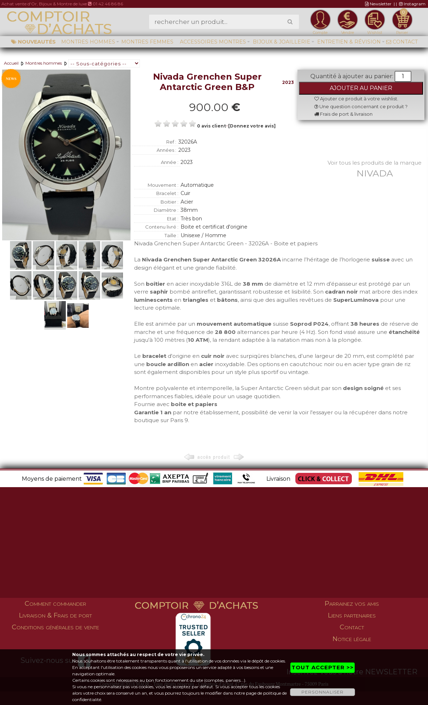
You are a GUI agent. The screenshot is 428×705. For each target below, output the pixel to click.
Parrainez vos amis (352, 604)
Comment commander (55, 604)
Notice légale (352, 639)
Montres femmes (147, 42)
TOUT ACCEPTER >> (322, 667)
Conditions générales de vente (55, 627)
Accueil (11, 63)
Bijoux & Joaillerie (281, 42)
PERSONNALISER (322, 692)
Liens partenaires (352, 615)
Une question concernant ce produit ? (361, 106)
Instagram (412, 3)
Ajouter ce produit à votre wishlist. (356, 98)
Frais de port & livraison (343, 114)
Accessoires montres (213, 42)
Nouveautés (33, 42)
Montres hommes (88, 42)
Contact (402, 42)
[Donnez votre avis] (252, 126)
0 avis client (211, 126)
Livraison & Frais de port (55, 615)
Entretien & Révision (349, 42)
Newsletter (378, 3)
